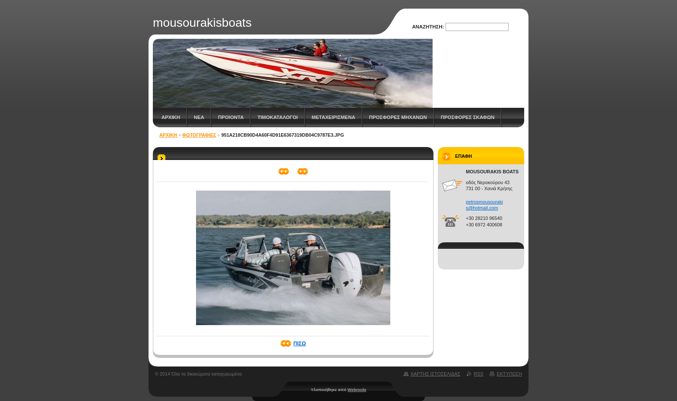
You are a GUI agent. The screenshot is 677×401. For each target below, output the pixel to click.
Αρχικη (170, 117)
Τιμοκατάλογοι (277, 117)
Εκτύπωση (509, 373)
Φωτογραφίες (199, 135)
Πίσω (300, 344)
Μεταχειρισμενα (333, 117)
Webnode (357, 389)
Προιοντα (231, 117)
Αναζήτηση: (428, 26)
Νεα (199, 117)
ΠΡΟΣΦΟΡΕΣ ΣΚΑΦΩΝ (468, 117)
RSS (478, 373)
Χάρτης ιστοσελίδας (435, 373)
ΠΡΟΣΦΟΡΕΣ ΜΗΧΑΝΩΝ (398, 117)
